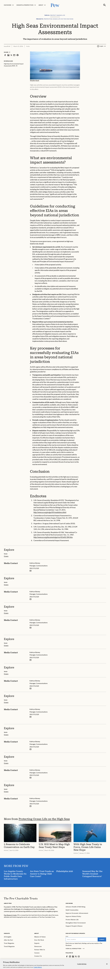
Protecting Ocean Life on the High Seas (44, 818)
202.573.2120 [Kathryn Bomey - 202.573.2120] (34, 568)
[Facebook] (67, 956)
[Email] (82, 939)
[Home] (21, 898)
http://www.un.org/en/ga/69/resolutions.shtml (50, 512)
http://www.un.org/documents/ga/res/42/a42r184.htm (53, 537)
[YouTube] (79, 956)
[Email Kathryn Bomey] (30, 571)
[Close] (107, 966)
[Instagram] (70, 956)
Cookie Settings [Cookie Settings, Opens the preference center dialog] (81, 966)
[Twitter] (76, 956)
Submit (101, 939)
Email (67, 936)
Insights (7, 933)
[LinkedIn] (73, 956)
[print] (17, 55)
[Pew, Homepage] (55, 5)
